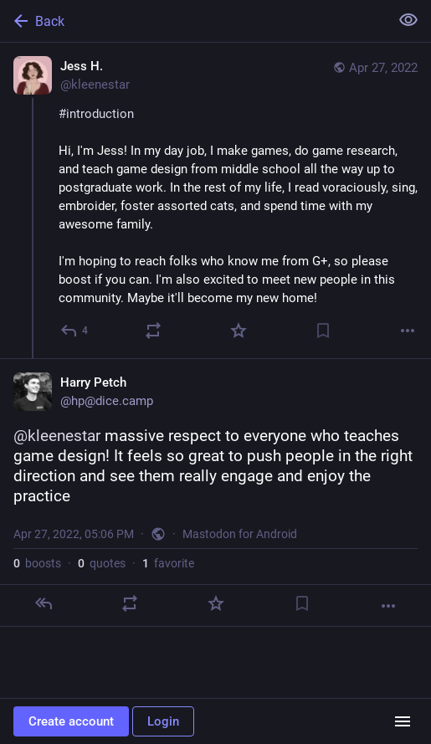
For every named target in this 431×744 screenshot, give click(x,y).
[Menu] (402, 721)
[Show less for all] (408, 20)
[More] (408, 331)
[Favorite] (238, 331)
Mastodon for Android (239, 534)
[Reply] (75, 331)
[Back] (193, 21)
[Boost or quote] (153, 331)
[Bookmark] (323, 331)
